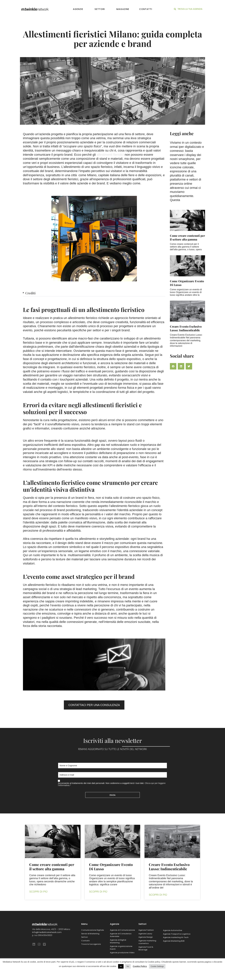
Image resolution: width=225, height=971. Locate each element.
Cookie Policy (140, 966)
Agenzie (79, 9)
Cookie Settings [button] (157, 966)
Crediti (30, 293)
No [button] (128, 966)
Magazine (122, 9)
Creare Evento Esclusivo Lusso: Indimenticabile (186, 328)
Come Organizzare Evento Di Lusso (187, 283)
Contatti (145, 9)
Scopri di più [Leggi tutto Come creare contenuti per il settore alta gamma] (38, 891)
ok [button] (121, 966)
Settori (100, 9)
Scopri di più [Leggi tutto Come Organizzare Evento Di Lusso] (98, 891)
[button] (94, 293)
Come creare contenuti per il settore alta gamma (187, 237)
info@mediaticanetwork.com (47, 932)
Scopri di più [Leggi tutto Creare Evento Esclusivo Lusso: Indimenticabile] (158, 894)
